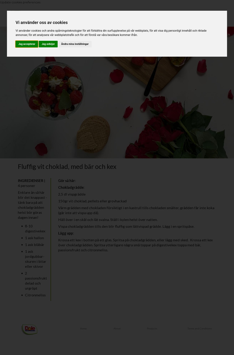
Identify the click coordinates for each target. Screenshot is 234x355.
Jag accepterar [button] (26, 44)
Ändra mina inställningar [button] (75, 44)
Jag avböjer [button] (48, 44)
